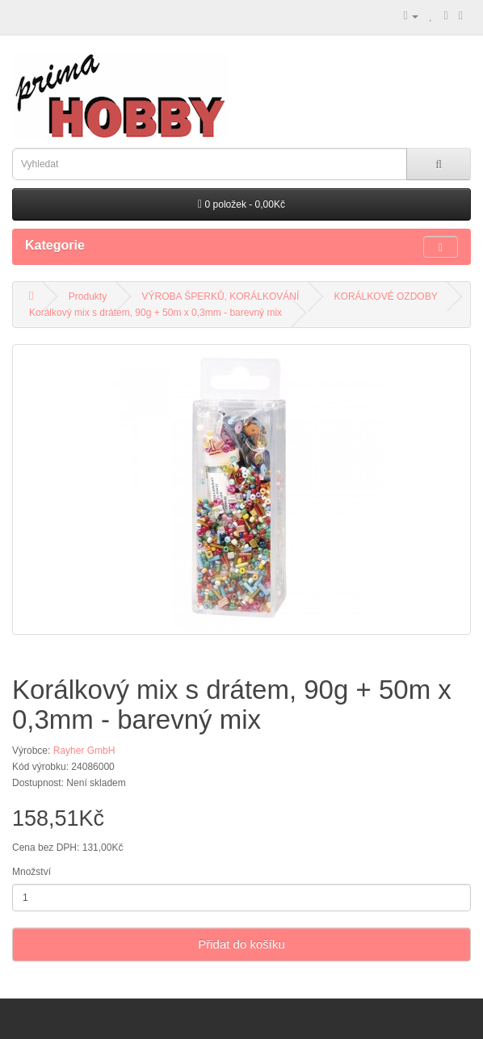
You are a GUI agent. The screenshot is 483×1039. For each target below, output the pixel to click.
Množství (31, 871)
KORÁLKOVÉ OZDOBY (386, 296)
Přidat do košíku (241, 944)
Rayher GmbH (84, 750)
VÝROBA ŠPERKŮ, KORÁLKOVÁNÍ (221, 296)
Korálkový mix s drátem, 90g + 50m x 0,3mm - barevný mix (155, 312)
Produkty (88, 296)
